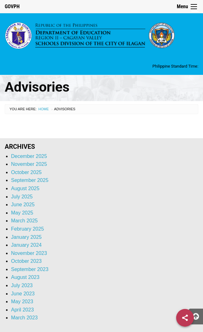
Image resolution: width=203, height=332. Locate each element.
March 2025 (24, 220)
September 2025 (29, 180)
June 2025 (23, 204)
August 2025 (25, 188)
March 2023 (24, 317)
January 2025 (26, 237)
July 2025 (22, 196)
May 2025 (22, 212)
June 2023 (23, 293)
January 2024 (26, 245)
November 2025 (29, 164)
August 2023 (25, 277)
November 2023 (29, 253)
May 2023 (22, 301)
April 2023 (22, 309)
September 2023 (29, 269)
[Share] (185, 318)
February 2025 (27, 229)
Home (44, 109)
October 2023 (26, 261)
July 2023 (22, 285)
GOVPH (12, 6)
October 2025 (26, 172)
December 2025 (29, 156)
